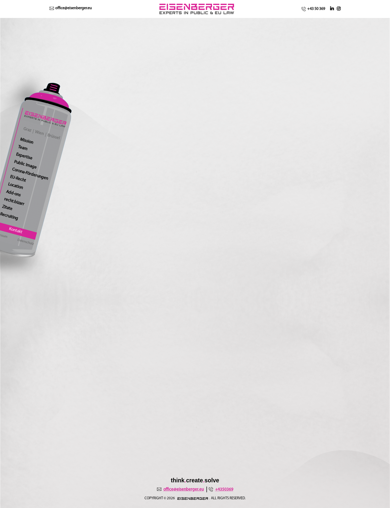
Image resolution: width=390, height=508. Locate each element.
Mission (27, 141)
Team (23, 148)
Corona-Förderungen (30, 174)
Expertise (24, 156)
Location (15, 186)
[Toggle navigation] (53, 87)
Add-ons (13, 193)
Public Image (25, 165)
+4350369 (221, 489)
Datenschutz (25, 242)
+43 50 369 (313, 9)
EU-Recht (18, 178)
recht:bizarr (14, 201)
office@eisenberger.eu (70, 8)
